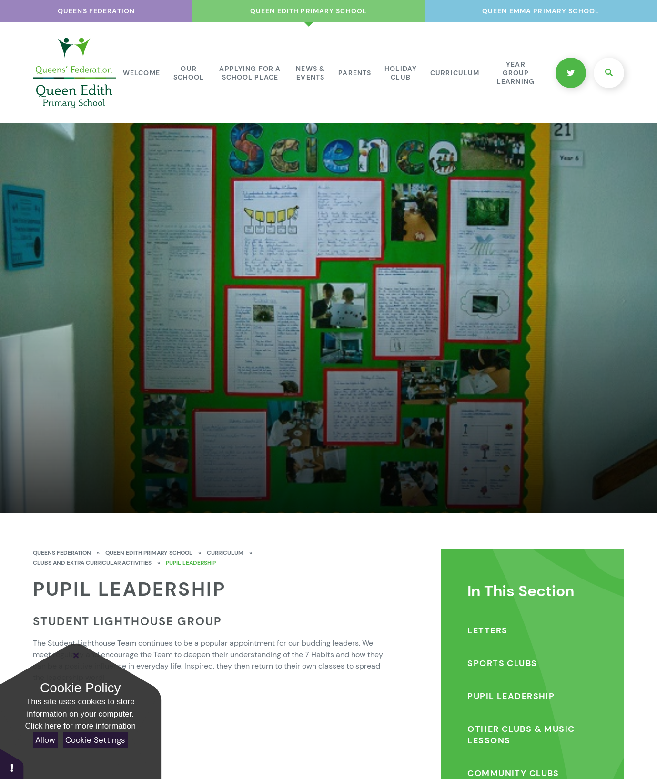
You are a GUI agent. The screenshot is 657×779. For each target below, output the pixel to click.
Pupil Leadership (191, 563)
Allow (45, 740)
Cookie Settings (95, 740)
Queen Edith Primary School (148, 553)
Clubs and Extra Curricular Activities (92, 563)
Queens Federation (62, 553)
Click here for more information (80, 725)
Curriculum (225, 553)
